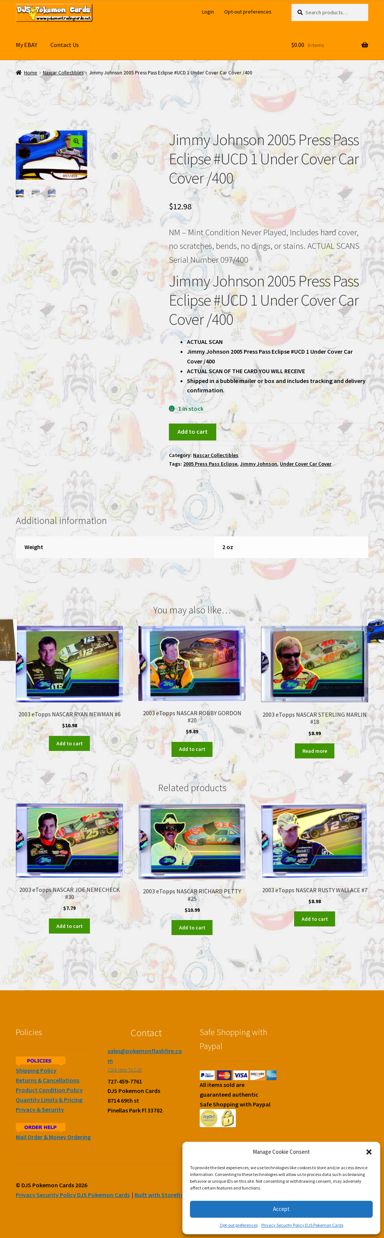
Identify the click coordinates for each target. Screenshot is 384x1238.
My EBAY (26, 44)
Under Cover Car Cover (305, 463)
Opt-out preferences (239, 1225)
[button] (369, 1152)
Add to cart (193, 431)
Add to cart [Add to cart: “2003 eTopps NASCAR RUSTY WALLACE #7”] (315, 919)
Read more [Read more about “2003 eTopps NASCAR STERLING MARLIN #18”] (314, 751)
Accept (281, 1208)
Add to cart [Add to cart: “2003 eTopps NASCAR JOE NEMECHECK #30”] (69, 926)
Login (208, 11)
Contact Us (64, 44)
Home (30, 73)
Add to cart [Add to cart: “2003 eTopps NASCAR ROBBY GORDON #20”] (192, 749)
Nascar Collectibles (63, 73)
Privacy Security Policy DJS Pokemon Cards (302, 1225)
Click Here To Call (125, 1070)
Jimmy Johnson (258, 463)
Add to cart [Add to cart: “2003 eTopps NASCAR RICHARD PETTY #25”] (192, 927)
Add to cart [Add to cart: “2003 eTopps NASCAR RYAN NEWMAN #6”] (69, 743)
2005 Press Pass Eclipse (210, 463)
